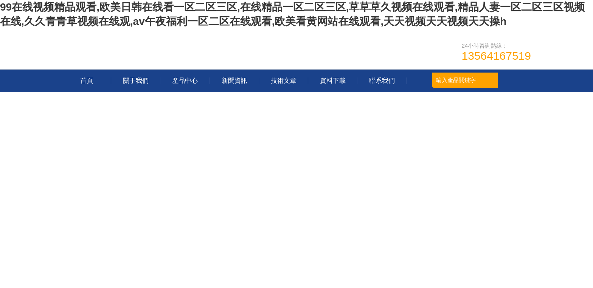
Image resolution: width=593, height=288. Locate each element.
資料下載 (333, 80)
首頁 (86, 80)
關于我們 (136, 80)
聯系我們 (382, 80)
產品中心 (185, 80)
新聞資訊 (234, 80)
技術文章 (283, 80)
